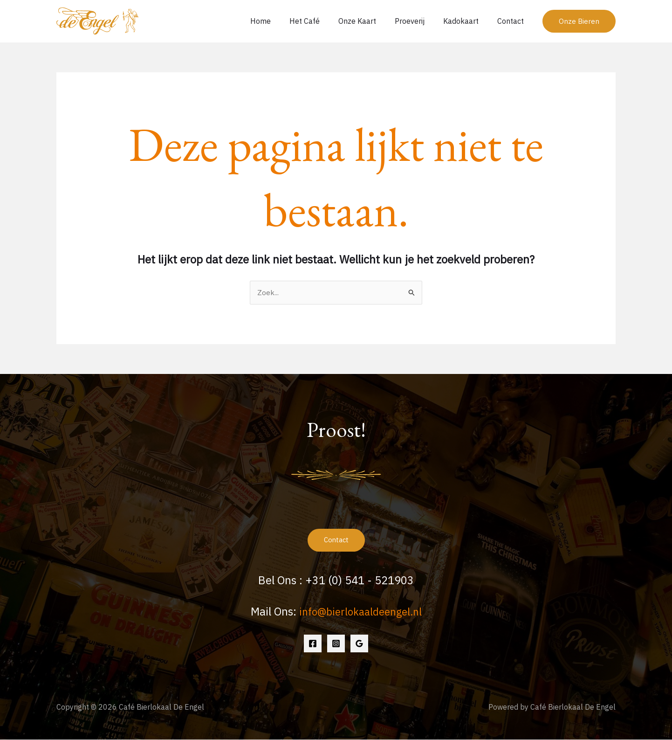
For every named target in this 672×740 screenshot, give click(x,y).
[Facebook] (313, 644)
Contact (512, 21)
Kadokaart (466, 21)
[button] (579, 21)
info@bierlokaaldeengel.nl (360, 611)
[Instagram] (336, 644)
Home (281, 21)
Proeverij (419, 21)
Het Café (321, 21)
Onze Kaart (370, 21)
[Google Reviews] (359, 644)
